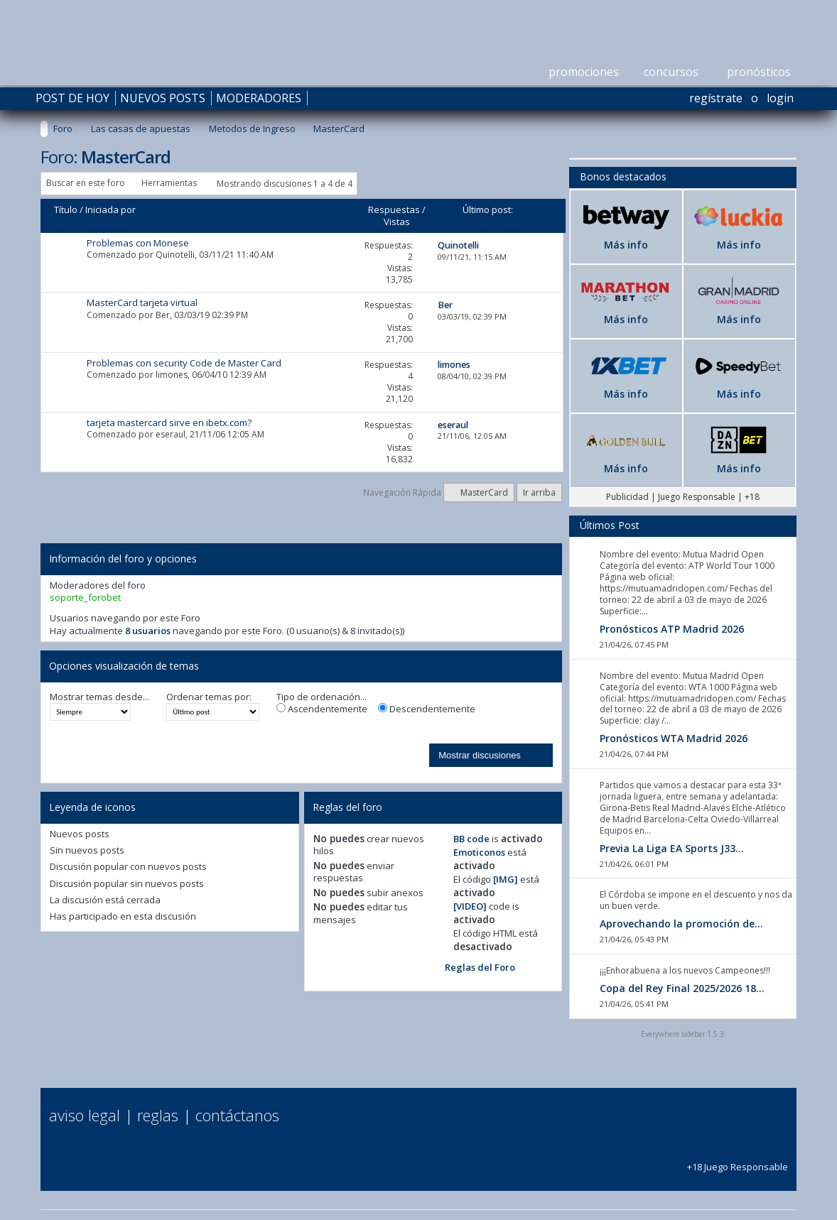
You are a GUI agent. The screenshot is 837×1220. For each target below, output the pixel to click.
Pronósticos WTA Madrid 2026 (673, 738)
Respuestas (394, 209)
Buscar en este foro (85, 183)
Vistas (397, 221)
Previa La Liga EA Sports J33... (672, 848)
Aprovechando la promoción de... (681, 923)
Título (65, 209)
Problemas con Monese (138, 242)
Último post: (488, 209)
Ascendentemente (321, 709)
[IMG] (505, 879)
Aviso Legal (84, 1115)
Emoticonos (479, 852)
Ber (163, 315)
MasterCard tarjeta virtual (142, 302)
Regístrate (715, 98)
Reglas (157, 1115)
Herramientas (169, 183)
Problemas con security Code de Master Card (184, 362)
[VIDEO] (470, 906)
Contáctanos (237, 1115)
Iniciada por (110, 209)
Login (780, 98)
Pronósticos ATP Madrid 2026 (672, 629)
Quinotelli (175, 255)
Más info (626, 244)
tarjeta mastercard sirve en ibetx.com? (169, 422)
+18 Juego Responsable (737, 1160)
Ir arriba (539, 492)
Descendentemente (426, 709)
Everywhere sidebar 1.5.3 (682, 1034)
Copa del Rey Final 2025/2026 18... (682, 988)
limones (172, 375)
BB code (471, 838)
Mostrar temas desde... (99, 697)
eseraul (170, 434)
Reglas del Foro (480, 967)
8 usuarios (148, 630)
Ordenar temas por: (209, 697)
